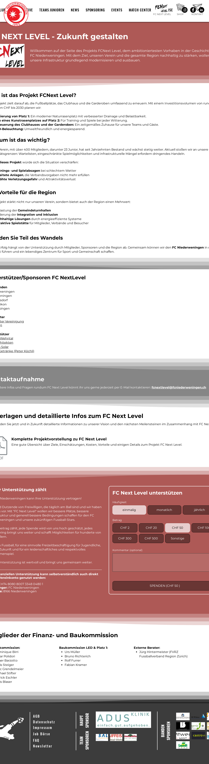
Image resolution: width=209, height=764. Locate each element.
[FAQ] (51, 740)
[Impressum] (51, 728)
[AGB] (51, 716)
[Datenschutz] (51, 722)
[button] (52, 9)
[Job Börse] (51, 734)
